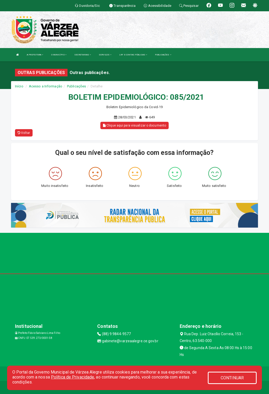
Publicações (76, 86)
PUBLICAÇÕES (163, 55)
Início (19, 86)
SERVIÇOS (105, 55)
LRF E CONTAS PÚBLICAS (133, 55)
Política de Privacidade (72, 377)
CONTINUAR (232, 377)
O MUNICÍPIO (58, 55)
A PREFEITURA (35, 55)
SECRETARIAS (82, 55)
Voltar (24, 133)
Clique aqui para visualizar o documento (134, 125)
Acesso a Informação (45, 86)
